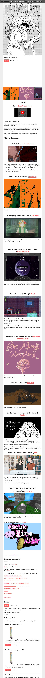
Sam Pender (15, 564)
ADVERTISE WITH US (8, 593)
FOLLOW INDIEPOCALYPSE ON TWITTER (11, 581)
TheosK (33, 294)
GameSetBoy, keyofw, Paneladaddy (28, 337)
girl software (28, 491)
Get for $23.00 (8, 645)
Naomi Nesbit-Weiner (23, 251)
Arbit (35, 453)
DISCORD (6, 591)
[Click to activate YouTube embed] (22, 112)
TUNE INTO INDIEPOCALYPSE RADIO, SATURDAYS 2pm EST (15, 578)
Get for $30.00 (8, 670)
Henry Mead (30, 383)
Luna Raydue (35, 215)
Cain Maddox (32, 177)
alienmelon (24, 522)
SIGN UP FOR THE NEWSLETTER (10, 586)
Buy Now (6, 60)
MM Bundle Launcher (15, 554)
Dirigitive (6, 567)
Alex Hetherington (29, 144)
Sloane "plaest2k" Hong (24, 106)
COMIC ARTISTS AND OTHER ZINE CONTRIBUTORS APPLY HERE (16, 583)
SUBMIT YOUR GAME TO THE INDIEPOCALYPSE (13, 576)
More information (8, 597)
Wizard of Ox (23, 415)
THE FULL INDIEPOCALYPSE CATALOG (11, 588)
